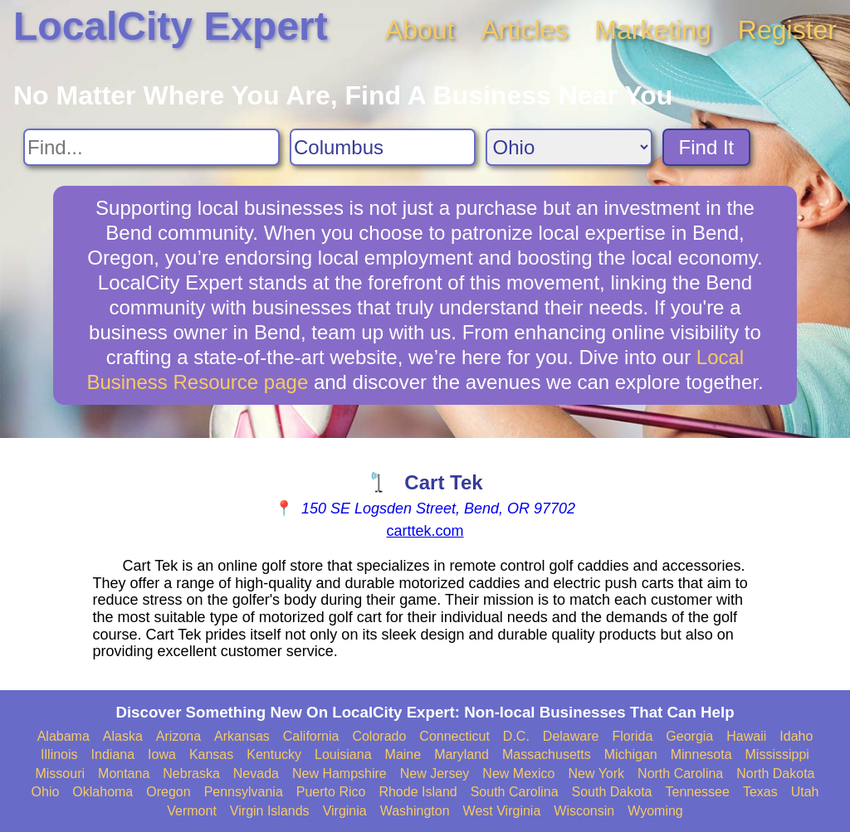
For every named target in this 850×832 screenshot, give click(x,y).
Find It (707, 147)
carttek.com (424, 531)
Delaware (571, 736)
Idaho (796, 736)
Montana (123, 773)
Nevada (256, 773)
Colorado (379, 736)
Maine (403, 754)
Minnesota (701, 754)
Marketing (652, 30)
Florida (632, 736)
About (420, 30)
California (311, 736)
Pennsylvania (243, 792)
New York (596, 773)
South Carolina (515, 792)
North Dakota (775, 773)
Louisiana (343, 754)
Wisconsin (584, 811)
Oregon (168, 792)
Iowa (162, 754)
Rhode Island (418, 792)
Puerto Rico (331, 792)
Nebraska (191, 773)
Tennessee (697, 792)
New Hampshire (339, 773)
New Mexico (518, 773)
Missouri (60, 773)
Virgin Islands (270, 811)
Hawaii (746, 736)
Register (787, 30)
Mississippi (777, 754)
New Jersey (435, 773)
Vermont (192, 811)
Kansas (211, 754)
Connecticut (454, 736)
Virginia (345, 811)
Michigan (630, 754)
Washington (415, 811)
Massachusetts (546, 754)
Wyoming (655, 811)
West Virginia (502, 811)
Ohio (46, 792)
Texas (760, 792)
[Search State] (569, 147)
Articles (524, 30)
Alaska (123, 736)
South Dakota (612, 792)
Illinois (59, 754)
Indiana (113, 754)
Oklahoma (102, 792)
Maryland (461, 754)
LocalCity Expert (170, 26)
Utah (805, 792)
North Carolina (680, 773)
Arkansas (242, 736)
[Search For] (151, 147)
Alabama (63, 736)
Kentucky (274, 754)
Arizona (178, 736)
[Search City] (383, 147)
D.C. (516, 736)
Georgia (689, 736)
